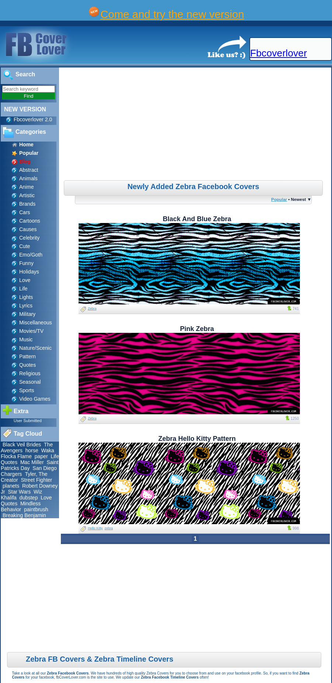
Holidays (29, 272)
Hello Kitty (95, 528)
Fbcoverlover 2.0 (33, 119)
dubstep (29, 498)
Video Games (35, 399)
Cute (24, 246)
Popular (279, 199)
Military (27, 314)
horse (31, 450)
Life (23, 289)
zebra (109, 528)
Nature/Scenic (35, 348)
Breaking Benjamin (24, 515)
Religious (30, 373)
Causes (28, 229)
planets (11, 486)
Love (24, 280)
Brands (27, 204)
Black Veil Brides (22, 444)
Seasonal (30, 382)
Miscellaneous (35, 322)
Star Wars (19, 492)
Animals (28, 178)
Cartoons (29, 221)
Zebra (92, 308)
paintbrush (36, 509)
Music (26, 339)
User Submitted (28, 420)
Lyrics (25, 306)
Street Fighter (36, 480)
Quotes (27, 365)
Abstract (28, 170)
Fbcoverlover (278, 53)
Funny (26, 263)
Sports (26, 390)
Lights (26, 297)
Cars (24, 212)
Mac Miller (32, 462)
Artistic (27, 195)
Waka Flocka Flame (27, 453)
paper (41, 456)
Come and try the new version (172, 14)
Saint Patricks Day (29, 465)
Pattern (27, 356)
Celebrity (29, 238)
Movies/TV (31, 331)
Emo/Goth (30, 255)
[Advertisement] (196, 125)
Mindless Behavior (21, 506)
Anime (26, 187)
